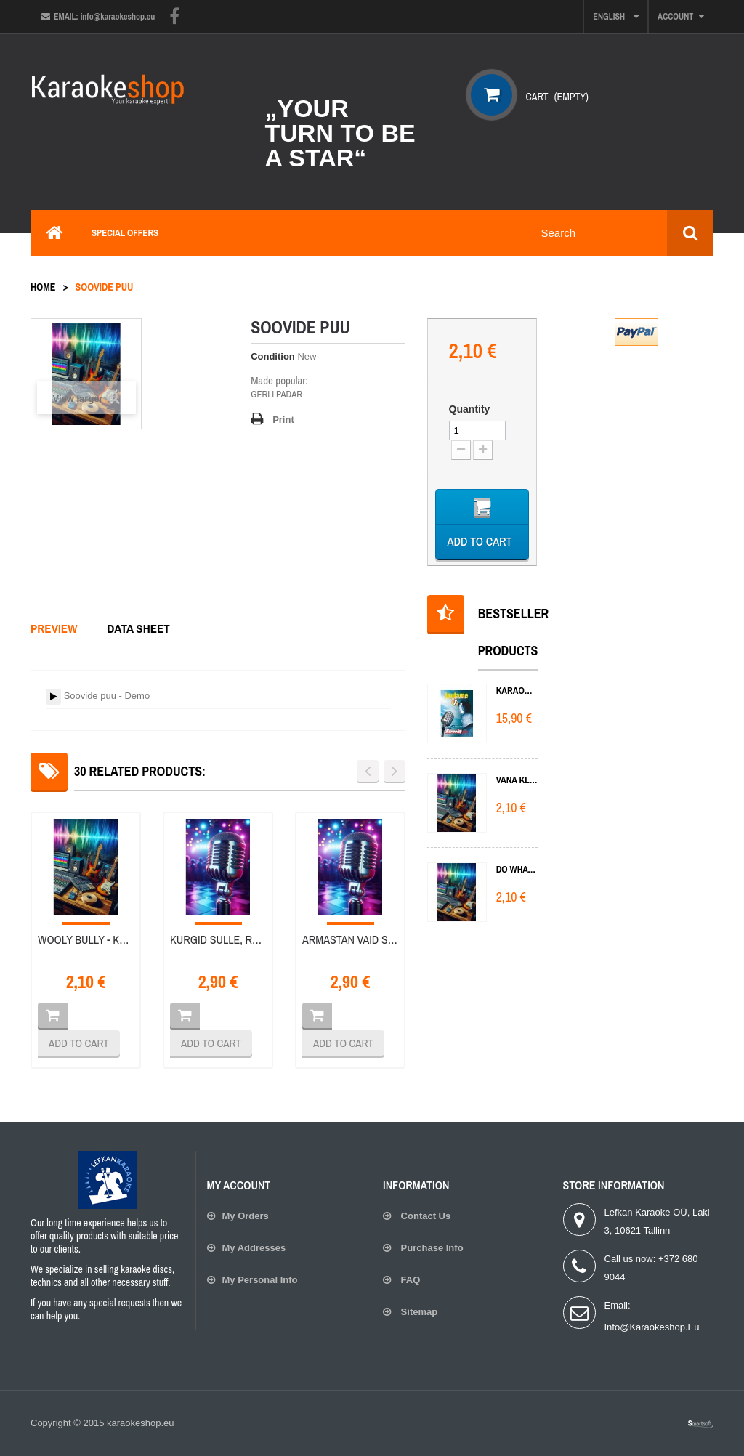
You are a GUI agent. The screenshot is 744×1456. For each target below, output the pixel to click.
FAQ (409, 1279)
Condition (273, 356)
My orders (245, 1215)
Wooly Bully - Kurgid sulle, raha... (86, 939)
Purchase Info (431, 1247)
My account (239, 1185)
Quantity (469, 409)
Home (43, 287)
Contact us (424, 1215)
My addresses (254, 1247)
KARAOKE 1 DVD (517, 690)
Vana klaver (517, 780)
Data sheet (138, 628)
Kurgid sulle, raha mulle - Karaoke (218, 939)
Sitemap (417, 1311)
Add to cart (79, 1043)
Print (283, 419)
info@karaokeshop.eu (652, 1327)
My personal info (260, 1279)
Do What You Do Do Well (517, 869)
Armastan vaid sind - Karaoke (350, 939)
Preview (54, 628)
